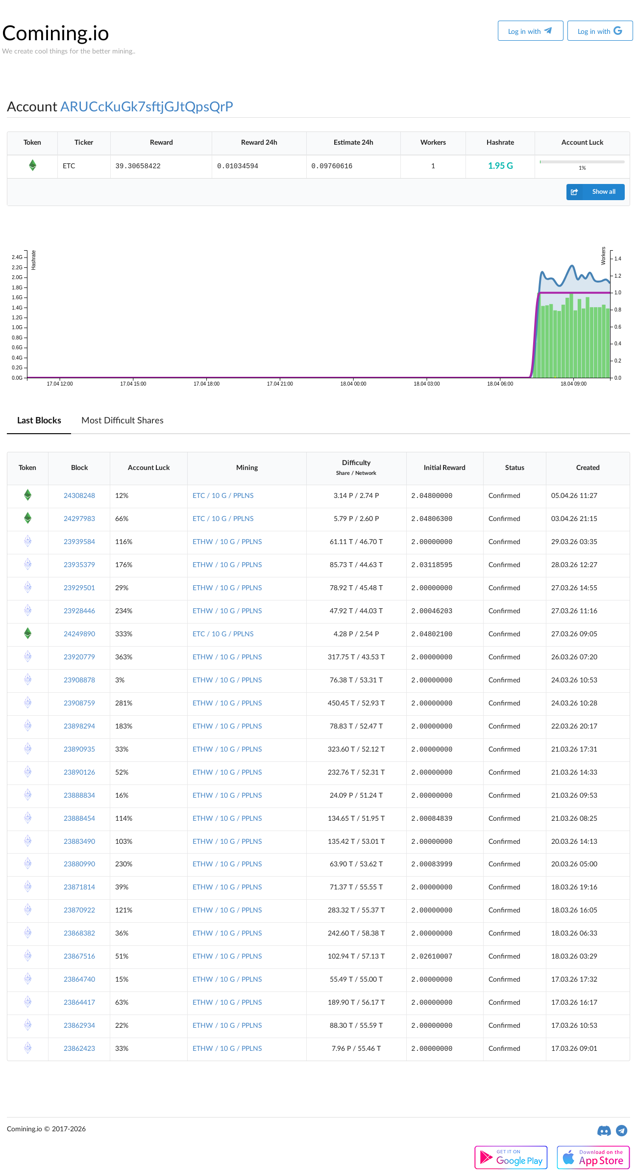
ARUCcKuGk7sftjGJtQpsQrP (146, 107)
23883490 (79, 841)
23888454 (79, 818)
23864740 (79, 979)
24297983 (79, 519)
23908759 (79, 703)
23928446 (79, 611)
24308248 (79, 496)
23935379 (79, 565)
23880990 (79, 864)
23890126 (79, 772)
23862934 (79, 1025)
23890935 (79, 749)
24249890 (79, 634)
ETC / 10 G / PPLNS (223, 496)
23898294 (79, 726)
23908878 (79, 680)
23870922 (79, 910)
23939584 (79, 542)
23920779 (79, 657)
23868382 (79, 933)
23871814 (79, 887)
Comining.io (55, 34)
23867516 (79, 956)
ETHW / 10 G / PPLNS (227, 542)
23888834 (79, 795)
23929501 (79, 588)
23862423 (79, 1048)
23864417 (79, 1002)
